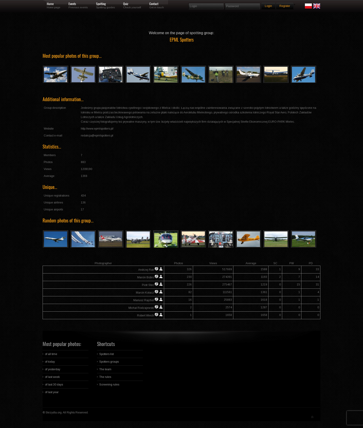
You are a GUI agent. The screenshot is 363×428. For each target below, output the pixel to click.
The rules (105, 377)
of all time (51, 354)
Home (50, 4)
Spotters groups (109, 361)
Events (72, 4)
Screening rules (109, 384)
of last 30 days (54, 384)
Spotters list (106, 354)
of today (50, 361)
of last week (52, 377)
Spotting (101, 4)
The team (105, 369)
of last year (52, 392)
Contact (153, 4)
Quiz (125, 4)
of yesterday (52, 369)
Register (284, 6)
